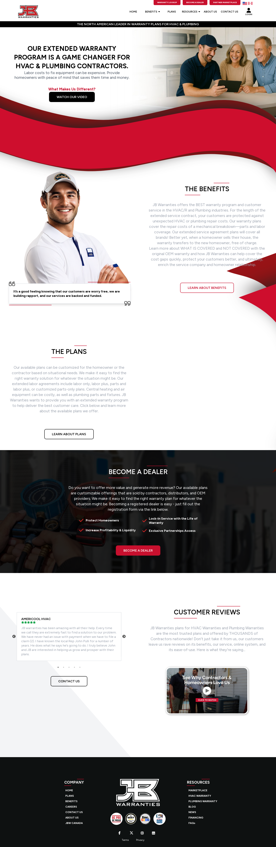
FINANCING (195, 817)
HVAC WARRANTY (199, 795)
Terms (125, 840)
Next (124, 636)
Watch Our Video (72, 97)
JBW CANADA (74, 823)
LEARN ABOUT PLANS (69, 434)
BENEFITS (152, 11)
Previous (14, 636)
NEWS (192, 812)
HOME (133, 11)
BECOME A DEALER (138, 551)
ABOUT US (210, 11)
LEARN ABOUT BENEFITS (207, 288)
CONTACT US (229, 11)
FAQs (191, 823)
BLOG (192, 806)
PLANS (172, 11)
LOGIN (249, 11)
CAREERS (71, 806)
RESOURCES (191, 11)
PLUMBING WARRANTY (202, 801)
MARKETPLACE (197, 790)
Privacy (140, 840)
